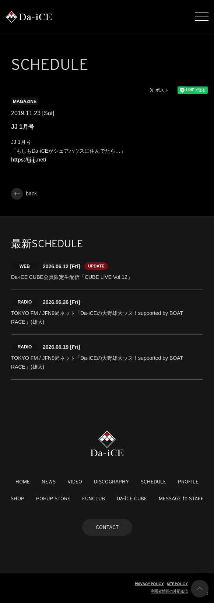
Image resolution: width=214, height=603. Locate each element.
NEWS (49, 482)
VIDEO (74, 482)
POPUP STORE (53, 498)
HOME (22, 482)
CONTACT (107, 527)
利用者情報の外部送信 (169, 591)
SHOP (17, 498)
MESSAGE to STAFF (181, 498)
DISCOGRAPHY (111, 482)
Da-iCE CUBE (132, 498)
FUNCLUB (93, 498)
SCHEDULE (153, 482)
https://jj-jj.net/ (28, 160)
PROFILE (188, 482)
